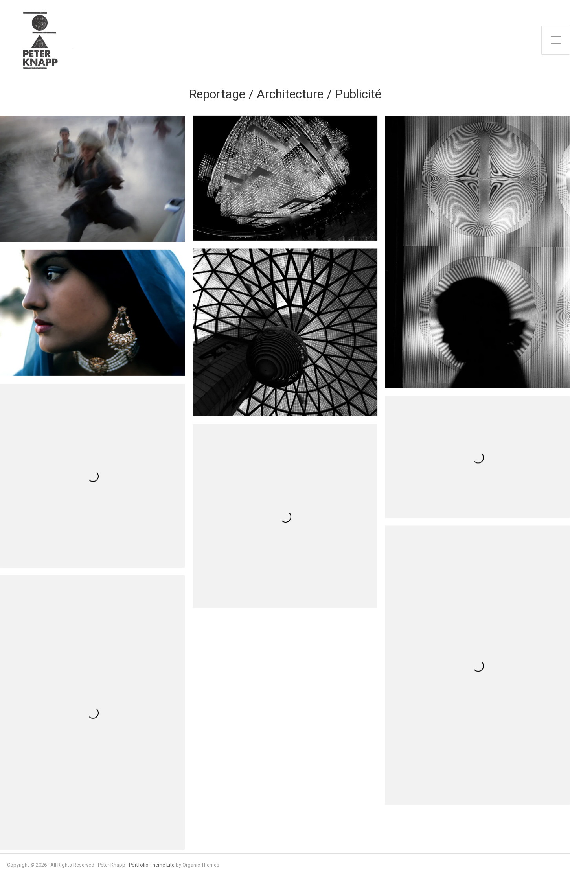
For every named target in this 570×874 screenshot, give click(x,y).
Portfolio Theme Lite (152, 865)
